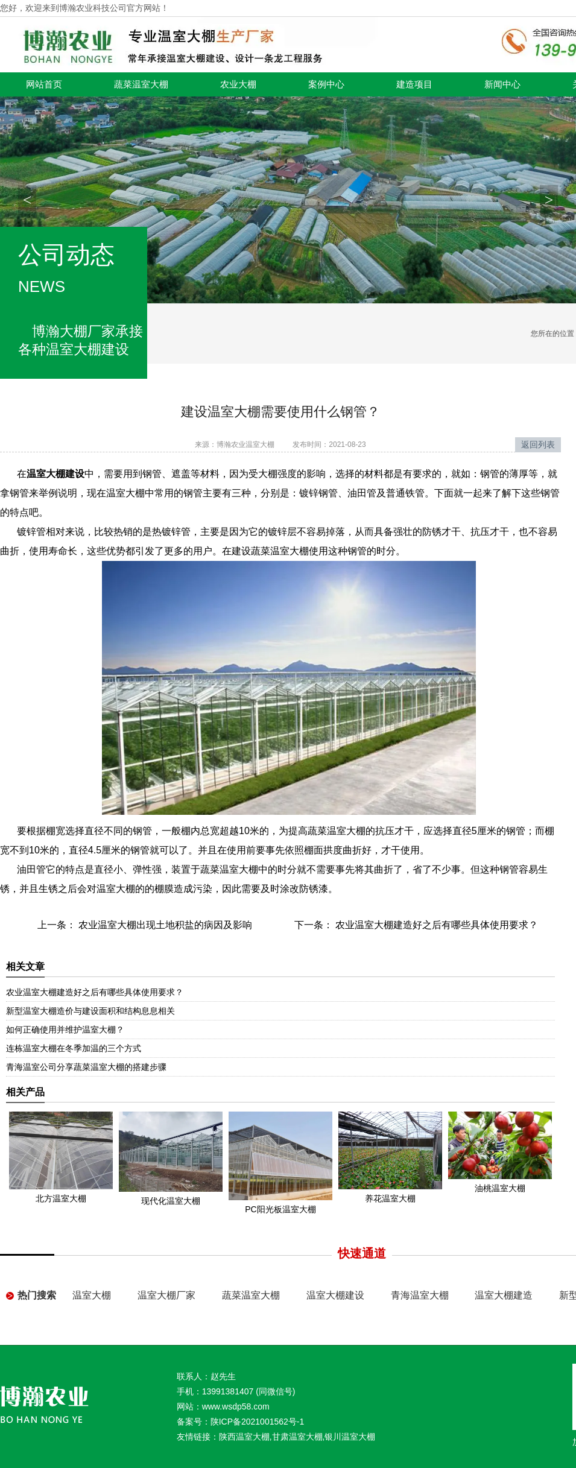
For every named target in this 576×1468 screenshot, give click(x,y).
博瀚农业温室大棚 (245, 444)
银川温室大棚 (349, 1436)
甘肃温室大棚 (297, 1436)
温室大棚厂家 (166, 1295)
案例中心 (326, 84)
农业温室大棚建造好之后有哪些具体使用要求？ (435, 925)
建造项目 (414, 84)
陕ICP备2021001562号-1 (257, 1421)
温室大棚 (91, 1295)
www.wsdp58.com (236, 1406)
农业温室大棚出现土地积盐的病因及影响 (164, 925)
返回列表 (538, 444)
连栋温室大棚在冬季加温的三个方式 (73, 1048)
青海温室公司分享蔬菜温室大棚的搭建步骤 (86, 1067)
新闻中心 (502, 84)
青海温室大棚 (420, 1295)
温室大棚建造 (504, 1295)
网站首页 (44, 84)
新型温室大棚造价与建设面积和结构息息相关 (90, 1011)
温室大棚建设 (335, 1295)
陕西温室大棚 (244, 1436)
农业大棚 (238, 84)
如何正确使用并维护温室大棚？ (65, 1029)
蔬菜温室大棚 (141, 84)
